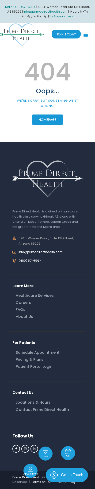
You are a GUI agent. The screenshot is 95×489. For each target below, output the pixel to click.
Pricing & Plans (29, 359)
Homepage (47, 119)
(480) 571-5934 (30, 260)
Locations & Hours (33, 402)
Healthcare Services (35, 295)
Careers (23, 302)
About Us (24, 316)
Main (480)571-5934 (20, 7)
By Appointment (61, 16)
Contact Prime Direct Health (42, 409)
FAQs (20, 309)
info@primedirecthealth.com (41, 252)
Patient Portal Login (34, 366)
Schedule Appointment (38, 352)
